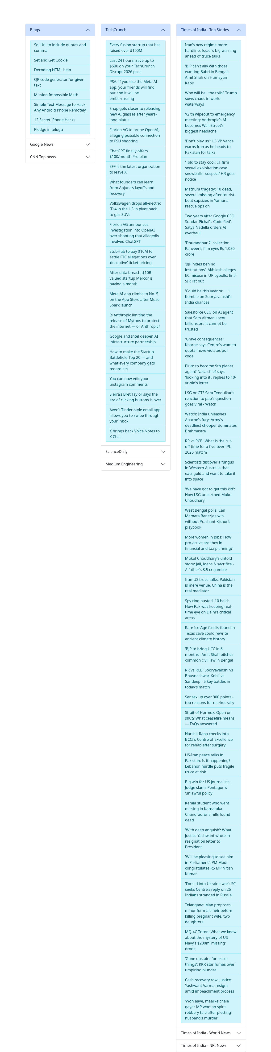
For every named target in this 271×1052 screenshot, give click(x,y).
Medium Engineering (124, 464)
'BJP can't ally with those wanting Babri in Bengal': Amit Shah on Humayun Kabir (207, 74)
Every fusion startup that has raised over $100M (135, 47)
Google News (42, 144)
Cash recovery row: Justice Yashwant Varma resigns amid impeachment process (209, 985)
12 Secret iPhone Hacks (54, 119)
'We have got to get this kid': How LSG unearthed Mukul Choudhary (210, 494)
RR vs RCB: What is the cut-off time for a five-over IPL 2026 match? (208, 446)
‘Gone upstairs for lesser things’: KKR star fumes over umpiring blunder (210, 964)
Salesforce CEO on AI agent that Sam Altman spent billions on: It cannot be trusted (209, 321)
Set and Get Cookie (51, 60)
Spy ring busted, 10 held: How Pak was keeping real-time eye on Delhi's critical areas (209, 609)
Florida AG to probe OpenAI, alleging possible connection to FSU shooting (135, 135)
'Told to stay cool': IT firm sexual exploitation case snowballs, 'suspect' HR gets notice (210, 171)
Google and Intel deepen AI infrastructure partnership (134, 339)
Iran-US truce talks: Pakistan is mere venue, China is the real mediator (210, 585)
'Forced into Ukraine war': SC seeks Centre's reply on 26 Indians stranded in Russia (210, 889)
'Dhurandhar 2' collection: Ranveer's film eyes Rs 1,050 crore (210, 248)
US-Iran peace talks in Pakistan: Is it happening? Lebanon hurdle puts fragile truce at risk (209, 763)
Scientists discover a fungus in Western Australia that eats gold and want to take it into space (210, 471)
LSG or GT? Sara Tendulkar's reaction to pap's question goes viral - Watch (209, 398)
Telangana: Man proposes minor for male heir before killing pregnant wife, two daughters (208, 913)
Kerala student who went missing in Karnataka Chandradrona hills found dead (207, 811)
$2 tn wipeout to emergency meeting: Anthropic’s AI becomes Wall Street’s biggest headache (210, 123)
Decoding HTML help (52, 69)
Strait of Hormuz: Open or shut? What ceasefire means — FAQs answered (210, 718)
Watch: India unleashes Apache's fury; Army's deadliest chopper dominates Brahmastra (211, 422)
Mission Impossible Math (56, 94)
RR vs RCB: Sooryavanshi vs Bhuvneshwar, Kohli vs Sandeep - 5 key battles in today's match (209, 678)
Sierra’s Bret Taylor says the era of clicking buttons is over (136, 397)
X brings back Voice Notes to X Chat (135, 433)
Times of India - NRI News (204, 1045)
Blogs (35, 29)
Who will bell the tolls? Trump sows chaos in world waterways (211, 98)
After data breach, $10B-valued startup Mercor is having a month (131, 278)
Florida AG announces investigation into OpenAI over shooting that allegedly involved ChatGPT (134, 233)
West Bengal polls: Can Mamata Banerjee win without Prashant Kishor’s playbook (207, 519)
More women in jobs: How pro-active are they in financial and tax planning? (209, 542)
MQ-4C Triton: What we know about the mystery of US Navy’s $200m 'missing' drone (211, 940)
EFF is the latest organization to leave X (135, 169)
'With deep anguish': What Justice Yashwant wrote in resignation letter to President (208, 838)
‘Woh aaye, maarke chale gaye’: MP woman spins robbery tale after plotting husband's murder (208, 1009)
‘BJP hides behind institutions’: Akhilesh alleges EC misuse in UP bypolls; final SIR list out (211, 272)
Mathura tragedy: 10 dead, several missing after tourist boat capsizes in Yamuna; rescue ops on (209, 197)
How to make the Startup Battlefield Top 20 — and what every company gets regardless (132, 360)
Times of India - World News (206, 1032)
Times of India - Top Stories (205, 29)
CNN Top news (43, 156)
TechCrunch (116, 29)
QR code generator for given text (59, 82)
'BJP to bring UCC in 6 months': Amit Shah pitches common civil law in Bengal (209, 654)
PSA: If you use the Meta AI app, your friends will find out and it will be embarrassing (133, 90)
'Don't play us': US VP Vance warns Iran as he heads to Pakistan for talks (209, 146)
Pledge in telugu (48, 129)
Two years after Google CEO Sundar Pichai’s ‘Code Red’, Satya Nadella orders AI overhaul (209, 224)
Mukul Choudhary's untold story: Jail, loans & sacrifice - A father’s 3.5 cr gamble (209, 564)
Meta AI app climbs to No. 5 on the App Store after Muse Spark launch (135, 299)
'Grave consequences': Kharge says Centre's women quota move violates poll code (210, 347)
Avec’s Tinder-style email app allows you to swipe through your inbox (135, 415)
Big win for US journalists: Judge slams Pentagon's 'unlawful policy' (208, 787)
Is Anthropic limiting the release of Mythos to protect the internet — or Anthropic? (135, 320)
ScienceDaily (117, 451)
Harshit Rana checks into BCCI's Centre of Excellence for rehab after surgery (209, 739)
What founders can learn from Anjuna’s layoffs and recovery (132, 187)
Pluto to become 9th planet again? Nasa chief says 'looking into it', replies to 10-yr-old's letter (210, 374)
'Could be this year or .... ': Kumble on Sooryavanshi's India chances (208, 296)
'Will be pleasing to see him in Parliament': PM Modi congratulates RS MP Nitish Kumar (209, 865)
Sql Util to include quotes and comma (60, 47)
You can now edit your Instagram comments (129, 381)
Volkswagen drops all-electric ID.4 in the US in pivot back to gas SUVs (135, 209)
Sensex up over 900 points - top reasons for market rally (209, 699)
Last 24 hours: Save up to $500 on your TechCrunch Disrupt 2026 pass (132, 66)
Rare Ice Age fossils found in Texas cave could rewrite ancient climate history (210, 633)
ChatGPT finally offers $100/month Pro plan (129, 153)
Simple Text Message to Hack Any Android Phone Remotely (60, 107)
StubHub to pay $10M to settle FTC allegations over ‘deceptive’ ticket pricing (133, 257)
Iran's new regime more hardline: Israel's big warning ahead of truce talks (210, 50)
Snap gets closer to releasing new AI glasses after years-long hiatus (135, 114)
